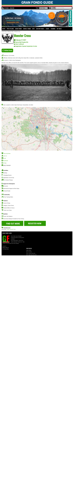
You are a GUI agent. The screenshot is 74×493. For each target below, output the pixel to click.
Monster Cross (17, 31)
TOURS (47, 29)
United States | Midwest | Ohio (7, 31)
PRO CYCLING (10, 29)
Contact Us (4, 246)
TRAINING (53, 29)
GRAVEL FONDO (27, 29)
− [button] (3, 111)
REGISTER (12, 8)
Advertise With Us (5, 247)
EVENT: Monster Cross (11, 229)
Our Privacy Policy (5, 249)
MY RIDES (6, 8)
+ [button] (3, 109)
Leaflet (64, 149)
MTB (33, 29)
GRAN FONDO (18, 29)
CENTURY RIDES (40, 29)
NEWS (3, 29)
